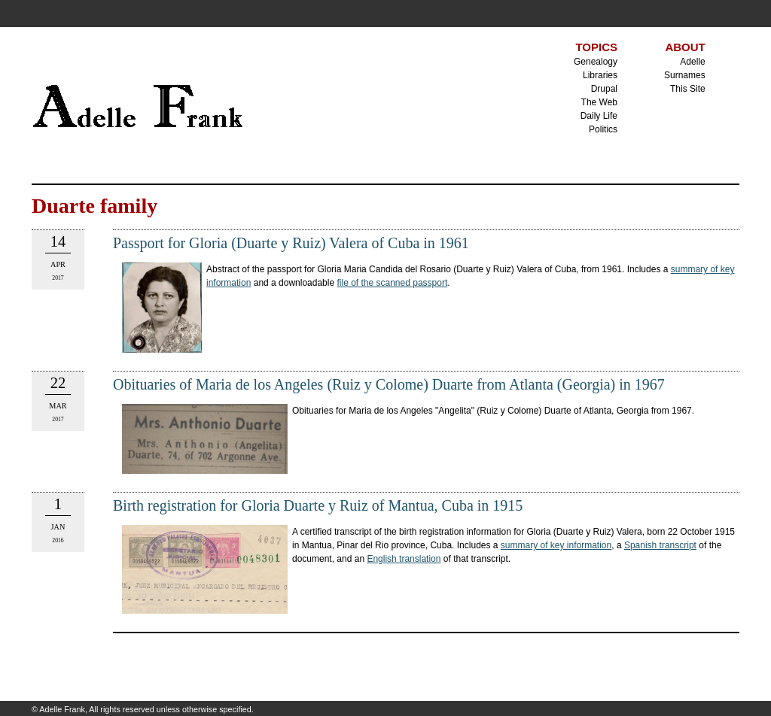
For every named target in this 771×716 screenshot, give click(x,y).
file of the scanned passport (392, 283)
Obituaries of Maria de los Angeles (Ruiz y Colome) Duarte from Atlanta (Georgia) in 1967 (389, 384)
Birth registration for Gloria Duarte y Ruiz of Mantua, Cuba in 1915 (318, 505)
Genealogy (595, 61)
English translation (403, 559)
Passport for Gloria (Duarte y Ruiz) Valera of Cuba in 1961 (291, 243)
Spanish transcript (660, 545)
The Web (599, 102)
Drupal (604, 88)
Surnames (684, 75)
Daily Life (599, 116)
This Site (687, 88)
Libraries (600, 75)
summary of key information (556, 545)
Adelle (692, 61)
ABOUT (685, 47)
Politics (603, 129)
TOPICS (596, 47)
